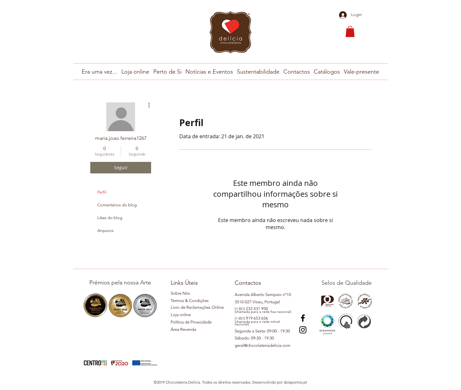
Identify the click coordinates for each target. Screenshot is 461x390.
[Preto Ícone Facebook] (303, 318)
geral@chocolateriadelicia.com (262, 345)
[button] (350, 31)
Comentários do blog (117, 205)
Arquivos (105, 230)
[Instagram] (303, 330)
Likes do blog (109, 217)
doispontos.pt (295, 382)
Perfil (101, 192)
